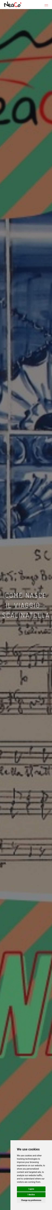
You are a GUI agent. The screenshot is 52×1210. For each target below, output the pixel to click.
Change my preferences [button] (31, 1200)
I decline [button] (31, 1194)
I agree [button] (31, 1189)
